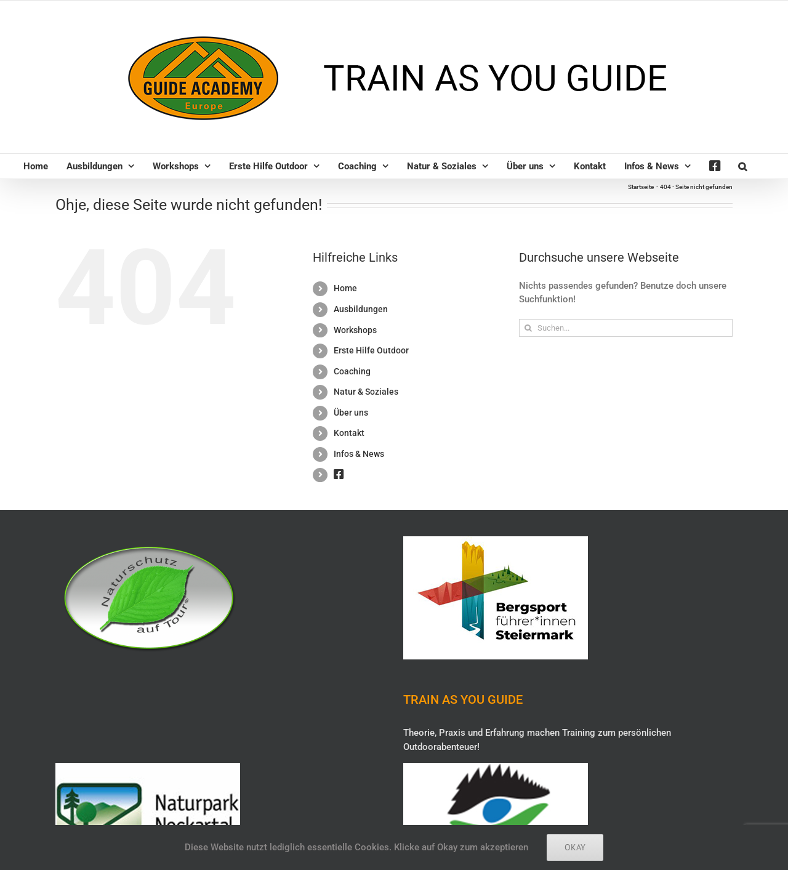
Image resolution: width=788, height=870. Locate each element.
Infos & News (359, 454)
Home (345, 288)
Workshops (355, 330)
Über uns (351, 412)
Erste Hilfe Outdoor (371, 350)
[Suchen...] (626, 328)
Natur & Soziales (366, 392)
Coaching (352, 371)
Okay (575, 847)
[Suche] (528, 328)
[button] (742, 166)
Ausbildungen (361, 309)
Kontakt (349, 433)
